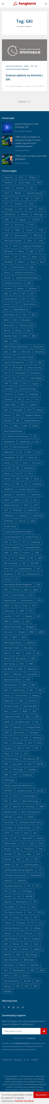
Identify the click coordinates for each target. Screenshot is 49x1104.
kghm (35, 589)
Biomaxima (9, 325)
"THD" (41, 230)
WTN (6, 975)
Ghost (7, 1081)
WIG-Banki (9, 965)
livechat (7, 616)
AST (24, 299)
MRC (33, 684)
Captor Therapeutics (14, 362)
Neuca (7, 695)
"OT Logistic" (21, 219)
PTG (6, 796)
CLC (14, 378)
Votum (16, 944)
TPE (35, 917)
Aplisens (33, 288)
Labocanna (9, 610)
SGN (32, 843)
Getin (6, 499)
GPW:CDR (37, 515)
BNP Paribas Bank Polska (16, 346)
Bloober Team (11, 336)
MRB (24, 684)
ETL (16, 462)
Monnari (18, 674)
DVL (35, 436)
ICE (5, 558)
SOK (36, 859)
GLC (35, 499)
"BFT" (6, 198)
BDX (34, 314)
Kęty (26, 589)
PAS (6, 737)
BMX (6, 341)
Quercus (17, 806)
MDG (24, 637)
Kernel (16, 589)
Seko (6, 838)
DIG (18, 420)
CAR (31, 362)
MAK (27, 621)
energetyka (9, 457)
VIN (25, 938)
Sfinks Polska (10, 843)
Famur (7, 473)
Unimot (7, 933)
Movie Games (10, 684)
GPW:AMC (18, 510)
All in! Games (18, 267)
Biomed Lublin (27, 325)
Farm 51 (19, 473)
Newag (35, 695)
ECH (6, 447)
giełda (17, 499)
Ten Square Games (13, 912)
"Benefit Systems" (35, 193)
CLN (23, 378)
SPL (17, 864)
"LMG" (7, 219)
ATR (31, 66)
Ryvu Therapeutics (31, 811)
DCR (29, 410)
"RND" (18, 230)
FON (27, 478)
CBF (6, 367)
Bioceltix (26, 320)
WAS (15, 949)
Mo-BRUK (8, 669)
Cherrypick (20, 373)
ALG (42, 261)
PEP (37, 748)
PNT (15, 774)
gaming (7, 494)
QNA (15, 801)
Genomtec (21, 494)
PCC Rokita (18, 743)
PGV (26, 753)
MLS (22, 663)
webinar (37, 949)
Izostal (7, 579)
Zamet (25, 975)
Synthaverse (22, 901)
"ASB (38, 182)
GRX (6, 542)
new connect (21, 695)
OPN (6, 727)
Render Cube (10, 811)
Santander (9, 822)
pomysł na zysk (24, 790)
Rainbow (30, 806)
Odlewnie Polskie (12, 716)
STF (29, 885)
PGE (17, 753)
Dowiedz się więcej (24, 1100)
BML (34, 336)
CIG (5, 378)
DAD (22, 404)
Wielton (7, 954)
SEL (15, 838)
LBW (22, 610)
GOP (35, 505)
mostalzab (32, 674)
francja (7, 484)
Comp (21, 394)
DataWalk (17, 410)
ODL (34, 711)
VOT (6, 944)
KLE (31, 595)
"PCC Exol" (19, 224)
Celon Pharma (35, 367)
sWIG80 (29, 896)
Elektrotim (9, 452)
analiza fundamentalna (27, 277)
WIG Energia (31, 954)
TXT (32, 922)
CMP (6, 383)
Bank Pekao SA (11, 314)
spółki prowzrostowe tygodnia (19, 870)
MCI (6, 637)
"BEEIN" (17, 193)
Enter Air (32, 457)
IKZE (40, 558)
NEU (40, 690)
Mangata (30, 626)
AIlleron (21, 261)
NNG (21, 700)
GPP (6, 510)
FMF (18, 478)
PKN (6, 764)
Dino (6, 425)
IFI (13, 558)
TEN (33, 907)
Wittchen (34, 965)
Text (29, 912)
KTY (34, 605)
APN (6, 293)
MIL (38, 653)
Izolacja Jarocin (33, 573)
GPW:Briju (9, 515)
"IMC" (30, 209)
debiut (39, 410)
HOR (15, 552)
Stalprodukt (36, 875)
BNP (15, 341)
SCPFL (7, 833)
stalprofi (8, 880)
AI (43, 256)
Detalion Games (33, 415)
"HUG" (31, 203)
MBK (32, 632)
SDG (26, 833)
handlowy (35, 542)
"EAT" (6, 203)
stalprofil (21, 880)
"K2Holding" (10, 214)
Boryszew (38, 346)
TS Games (21, 922)
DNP (25, 425)
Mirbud (7, 658)
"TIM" (6, 235)
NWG (25, 711)
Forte (36, 478)
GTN (15, 542)
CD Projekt (17, 367)
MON (6, 674)
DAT (6, 410)
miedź (28, 653)
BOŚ (6, 351)
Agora (34, 256)
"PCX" (31, 224)
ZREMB (7, 991)
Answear (8, 288)
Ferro (30, 473)
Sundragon (26, 891)
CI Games (35, 373)
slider (28, 854)
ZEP (18, 986)
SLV (38, 854)
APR (15, 293)
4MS (31, 251)
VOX (26, 944)
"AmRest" (8, 182)
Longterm (14, 1076)
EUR (25, 462)
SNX (27, 859)
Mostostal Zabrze (12, 679)
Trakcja (7, 922)
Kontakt (34, 1059)
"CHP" (17, 198)
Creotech (8, 399)
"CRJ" (26, 198)
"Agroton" (9, 177)
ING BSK (35, 563)
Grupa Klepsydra (12, 536)
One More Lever (22, 721)
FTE (26, 484)
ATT (17, 304)
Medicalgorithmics (13, 642)
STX (5, 891)
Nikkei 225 (9, 700)
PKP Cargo (18, 769)
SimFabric (29, 848)
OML (27, 716)
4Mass (21, 251)
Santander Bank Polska (30, 822)
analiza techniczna (14, 66)
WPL (32, 970)
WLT (6, 970)
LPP (18, 616)
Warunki (18, 1059)
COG (24, 383)
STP (37, 885)
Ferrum (7, 478)
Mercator (28, 647)
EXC (18, 468)
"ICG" (20, 209)
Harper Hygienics (12, 547)
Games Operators (27, 489)
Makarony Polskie (12, 626)
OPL (37, 721)
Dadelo (33, 404)
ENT (22, 457)
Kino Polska (19, 595)
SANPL (31, 817)
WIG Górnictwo (11, 959)
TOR (6, 917)
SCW (17, 833)
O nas (26, 1059)
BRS (15, 351)
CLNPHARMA (35, 378)
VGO (39, 933)
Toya (26, 917)
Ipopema (8, 573)
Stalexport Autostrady (15, 875)
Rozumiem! (41, 1094)
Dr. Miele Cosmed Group (16, 436)
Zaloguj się (31, 1038)
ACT (40, 251)
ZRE (35, 986)
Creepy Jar (33, 394)
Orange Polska (33, 727)
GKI (36, 66)
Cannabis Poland (25, 357)
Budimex (39, 351)
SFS (23, 843)
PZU (6, 801)
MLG (33, 658)
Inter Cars (9, 568)
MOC (20, 669)
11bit (14, 246)
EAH (37, 441)
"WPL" (30, 240)
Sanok (20, 817)
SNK (18, 859)
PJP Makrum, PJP (31, 758)
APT (23, 293)
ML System (21, 658)
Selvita (39, 838)
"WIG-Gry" (38, 235)
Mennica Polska (11, 647)
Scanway (8, 827)
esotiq (7, 462)
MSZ (6, 690)
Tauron (22, 907)
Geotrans (36, 494)
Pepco (7, 753)
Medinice (31, 642)
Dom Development (13, 431)
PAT (26, 737)
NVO (15, 711)
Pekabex (8, 748)
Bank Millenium (21, 309)
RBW (41, 806)
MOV (28, 679)
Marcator (8, 632)
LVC (38, 616)
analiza (7, 277)
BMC (25, 336)
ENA (29, 452)
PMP (6, 774)
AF (16, 256)
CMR (15, 383)
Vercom (28, 933)
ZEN (37, 981)
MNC (31, 663)
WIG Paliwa (29, 959)
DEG (18, 415)
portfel (40, 790)
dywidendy (24, 441)
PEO (28, 748)
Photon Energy (11, 758)
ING (24, 563)
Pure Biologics (29, 796)
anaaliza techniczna (24, 272)
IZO (19, 573)
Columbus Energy (27, 388)
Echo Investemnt (21, 447)
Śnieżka (7, 859)
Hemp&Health (33, 547)
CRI (19, 399)
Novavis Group (11, 706)
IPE (38, 568)
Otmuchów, (19, 732)
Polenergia (9, 780)
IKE (31, 558)
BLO (29, 330)
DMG (15, 425)
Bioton (7, 330)
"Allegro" (32, 177)
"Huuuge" (8, 209)
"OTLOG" (36, 219)
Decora (7, 415)
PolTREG (8, 790)
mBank (21, 632)
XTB (15, 975)
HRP (37, 552)
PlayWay (32, 769)
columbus (9, 388)
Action (7, 256)
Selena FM (27, 838)
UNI (26, 928)
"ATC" (31, 187)
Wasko (25, 949)
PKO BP (40, 764)
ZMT (27, 986)
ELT (20, 452)
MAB (6, 621)
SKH (19, 854)
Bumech (8, 357)
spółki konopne (31, 864)
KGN (6, 595)
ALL (5, 267)
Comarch (8, 394)
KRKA (6, 605)
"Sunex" (29, 230)
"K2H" (41, 209)
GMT (26, 505)
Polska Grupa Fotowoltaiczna (18, 785)
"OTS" (6, 224)
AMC (32, 267)
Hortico (26, 552)
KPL (39, 600)
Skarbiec (8, 854)
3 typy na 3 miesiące (32, 246)
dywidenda (9, 441)
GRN (32, 521)
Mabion (17, 621)
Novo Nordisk (30, 706)
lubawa (28, 616)
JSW (38, 584)
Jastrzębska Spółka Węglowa (18, 584)
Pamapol (34, 732)
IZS (16, 579)
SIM (17, 848)
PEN (19, 748)
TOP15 (39, 912)
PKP (6, 769)
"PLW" (7, 230)
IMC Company (11, 563)
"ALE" (21, 177)
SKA (41, 848)
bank (6, 309)
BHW (6, 320)
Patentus (37, 737)
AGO (24, 256)
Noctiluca (33, 700)
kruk (25, 605)
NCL (31, 690)
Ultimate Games (12, 928)
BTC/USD (25, 351)
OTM (6, 732)
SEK (35, 833)
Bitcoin (18, 330)
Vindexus (36, 938)
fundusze (37, 484)
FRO (17, 484)
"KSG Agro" (38, 214)
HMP (6, 552)
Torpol (16, 917)
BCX (25, 314)
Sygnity (7, 901)
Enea (38, 452)
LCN (31, 610)
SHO (41, 843)
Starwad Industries (13, 885)
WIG (18, 954)
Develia (7, 420)
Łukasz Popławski (16, 86)
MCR (14, 637)
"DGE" (37, 198)
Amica (7, 272)
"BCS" (6, 193)
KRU (16, 605)
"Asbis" (7, 187)
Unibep (36, 928)
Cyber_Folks (10, 404)
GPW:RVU (8, 521)
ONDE (7, 721)
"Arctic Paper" (24, 182)
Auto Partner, (30, 304)
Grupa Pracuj (31, 536)
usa (18, 933)
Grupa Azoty (10, 526)
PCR (39, 743)
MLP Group (9, 663)
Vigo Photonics (11, 938)
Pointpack (27, 774)
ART (32, 293)
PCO (30, 743)
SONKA (7, 864)
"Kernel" (24, 214)
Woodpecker (19, 970)
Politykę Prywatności (22, 1043)
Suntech (8, 896)
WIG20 (22, 965)
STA (40, 870)
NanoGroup (19, 690)
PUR (15, 796)
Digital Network (32, 420)
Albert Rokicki (24, 150)
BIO (15, 320)
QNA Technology (30, 801)
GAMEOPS (9, 489)
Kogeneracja (10, 600)
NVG (6, 711)
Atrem (26, 66)
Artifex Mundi (10, 299)
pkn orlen (17, 764)
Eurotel (7, 468)
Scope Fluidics (24, 827)
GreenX (22, 521)
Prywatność (7, 1059)
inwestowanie (25, 568)
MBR (41, 632)
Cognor (35, 383)
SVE (19, 896)
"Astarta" (20, 187)
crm (28, 399)
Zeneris (7, 986)
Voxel (36, 944)
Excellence (29, 468)
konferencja (27, 600)
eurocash (36, 462)
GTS (24, 542)
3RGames (8, 251)
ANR (29, 283)
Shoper (7, 848)
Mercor (7, 653)
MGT (18, 653)
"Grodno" (18, 203)
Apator (20, 288)
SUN (14, 891)
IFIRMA (22, 558)
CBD (40, 362)
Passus (16, 737)
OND (37, 716)
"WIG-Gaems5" (21, 235)
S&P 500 (8, 817)
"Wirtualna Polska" (13, 240)
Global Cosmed (11, 505)
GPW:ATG (32, 510)
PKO (29, 764)
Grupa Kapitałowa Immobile (17, 69)
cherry (7, 373)
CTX (36, 399)
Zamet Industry (11, 981)
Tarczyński (9, 907)
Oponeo (17, 727)
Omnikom (28, 1079)
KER (6, 589)
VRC (6, 949)
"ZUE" (40, 240)
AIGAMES (8, 261)
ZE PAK (27, 981)
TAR (35, 901)
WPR (41, 970)
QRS (6, 806)
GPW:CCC (23, 515)
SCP (38, 827)
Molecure (32, 669)
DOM (35, 425)
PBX (6, 743)
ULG (41, 922)
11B (6, 246)
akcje (32, 261)
